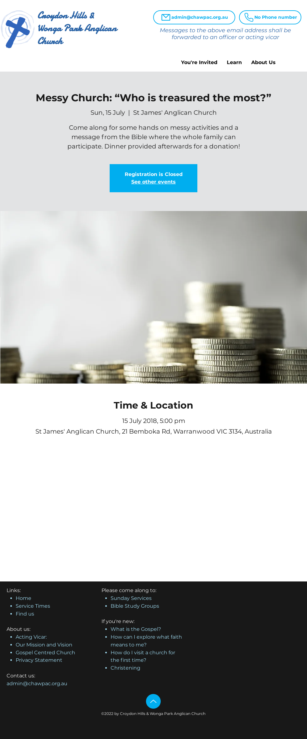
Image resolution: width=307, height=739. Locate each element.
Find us (25, 614)
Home (23, 598)
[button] (199, 62)
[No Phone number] (270, 17)
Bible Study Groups (135, 606)
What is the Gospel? (136, 629)
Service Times (33, 606)
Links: (14, 590)
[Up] (153, 701)
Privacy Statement (39, 660)
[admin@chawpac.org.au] (194, 17)
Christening (125, 668)
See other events (153, 182)
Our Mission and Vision (44, 645)
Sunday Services (131, 598)
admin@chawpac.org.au (37, 683)
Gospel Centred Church (45, 653)
